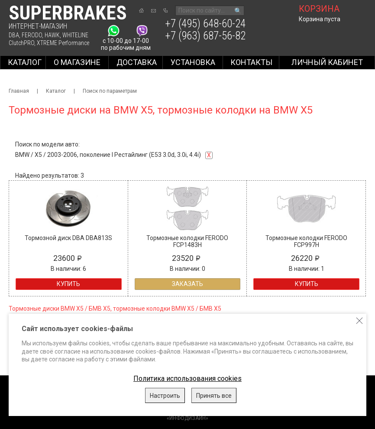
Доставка (136, 62)
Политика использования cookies (187, 378)
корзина (319, 8)
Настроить (165, 395)
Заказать (187, 283)
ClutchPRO (21, 42)
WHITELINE (75, 35)
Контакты (251, 62)
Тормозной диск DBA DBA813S (68, 237)
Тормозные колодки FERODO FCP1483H (187, 241)
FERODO (32, 35)
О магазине (77, 62)
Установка (193, 62)
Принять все (214, 395)
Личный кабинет (327, 62)
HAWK (52, 35)
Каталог (25, 62)
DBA (14, 35)
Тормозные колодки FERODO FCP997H (306, 241)
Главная (19, 91)
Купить (68, 283)
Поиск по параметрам (110, 91)
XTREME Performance (63, 42)
